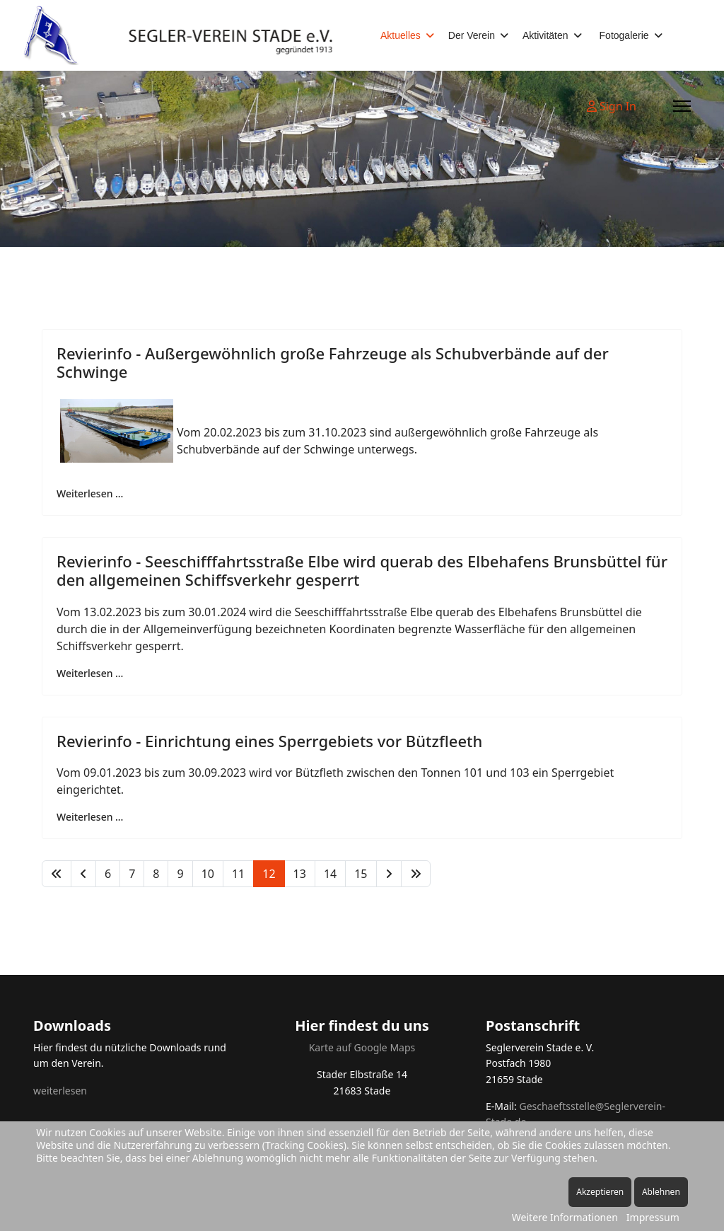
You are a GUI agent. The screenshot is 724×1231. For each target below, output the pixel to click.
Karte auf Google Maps (362, 1047)
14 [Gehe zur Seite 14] (330, 874)
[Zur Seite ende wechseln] (416, 873)
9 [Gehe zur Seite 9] (180, 874)
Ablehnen (661, 1192)
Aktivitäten (545, 35)
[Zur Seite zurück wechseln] (83, 873)
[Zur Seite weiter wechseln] (389, 873)
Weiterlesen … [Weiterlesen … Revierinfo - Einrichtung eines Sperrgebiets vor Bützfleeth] (90, 816)
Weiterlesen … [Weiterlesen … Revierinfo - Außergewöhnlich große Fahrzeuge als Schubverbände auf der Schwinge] (90, 493)
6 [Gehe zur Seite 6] (108, 874)
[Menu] (682, 106)
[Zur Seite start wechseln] (56, 873)
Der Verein (471, 35)
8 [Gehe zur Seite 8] (156, 874)
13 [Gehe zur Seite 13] (299, 874)
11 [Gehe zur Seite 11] (238, 874)
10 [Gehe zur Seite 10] (208, 874)
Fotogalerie (624, 35)
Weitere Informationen (565, 1217)
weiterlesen (60, 1090)
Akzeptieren (600, 1192)
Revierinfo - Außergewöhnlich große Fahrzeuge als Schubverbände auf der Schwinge (333, 362)
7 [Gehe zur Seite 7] (132, 874)
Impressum (652, 1217)
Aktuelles (400, 35)
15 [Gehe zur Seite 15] (360, 874)
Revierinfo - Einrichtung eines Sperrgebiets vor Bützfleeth (269, 740)
